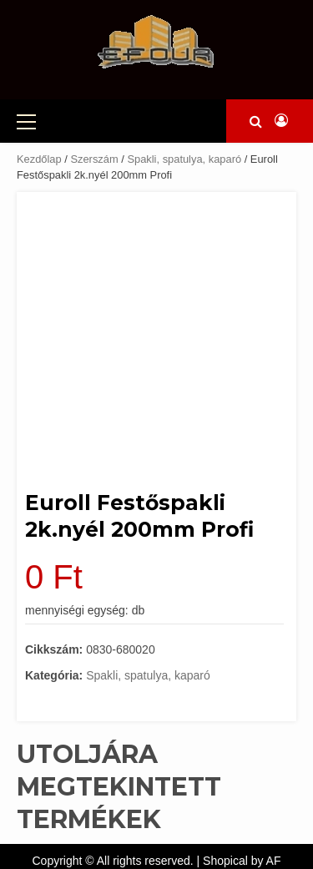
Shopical (225, 860)
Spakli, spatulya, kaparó (184, 159)
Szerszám (94, 159)
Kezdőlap (39, 159)
